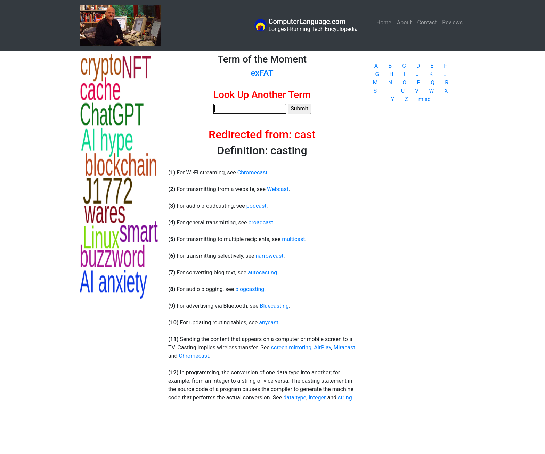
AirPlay (322, 347)
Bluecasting (274, 306)
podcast (256, 206)
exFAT (262, 73)
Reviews (452, 22)
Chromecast (252, 172)
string (345, 397)
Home (385, 22)
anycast (268, 322)
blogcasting (249, 289)
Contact (427, 22)
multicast (293, 239)
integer (317, 397)
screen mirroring (291, 347)
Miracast (344, 347)
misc (424, 99)
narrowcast (269, 256)
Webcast (277, 189)
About (404, 22)
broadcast (261, 222)
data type (294, 397)
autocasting (262, 272)
